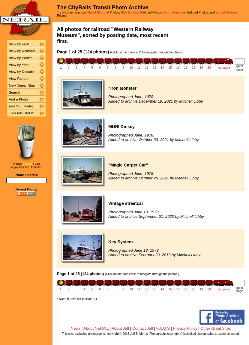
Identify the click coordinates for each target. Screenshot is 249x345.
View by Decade (21, 72)
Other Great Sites (215, 328)
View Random (19, 78)
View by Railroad (22, 51)
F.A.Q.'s (163, 328)
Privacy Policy (185, 328)
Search (14, 92)
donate (27, 163)
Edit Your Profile (21, 106)
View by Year (19, 65)
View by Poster (20, 58)
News (76, 328)
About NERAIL (96, 328)
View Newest (19, 44)
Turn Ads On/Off (21, 113)
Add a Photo (18, 99)
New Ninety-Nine (22, 85)
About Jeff (120, 328)
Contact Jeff (142, 328)
